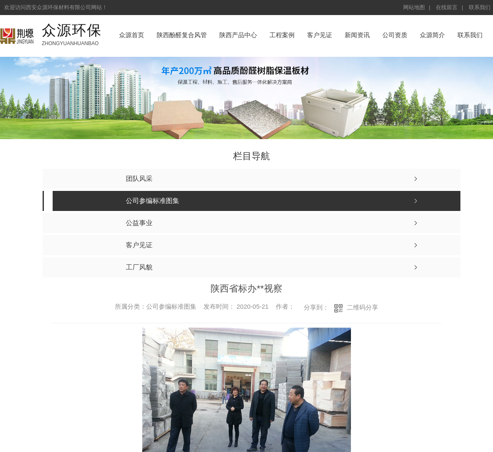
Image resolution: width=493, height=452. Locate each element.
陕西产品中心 (238, 34)
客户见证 (319, 34)
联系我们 (479, 7)
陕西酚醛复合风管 (182, 34)
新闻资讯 (357, 34)
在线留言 (446, 7)
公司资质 (394, 34)
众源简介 (432, 34)
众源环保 (72, 30)
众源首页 (131, 34)
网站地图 (414, 7)
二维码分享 (362, 307)
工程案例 (282, 34)
